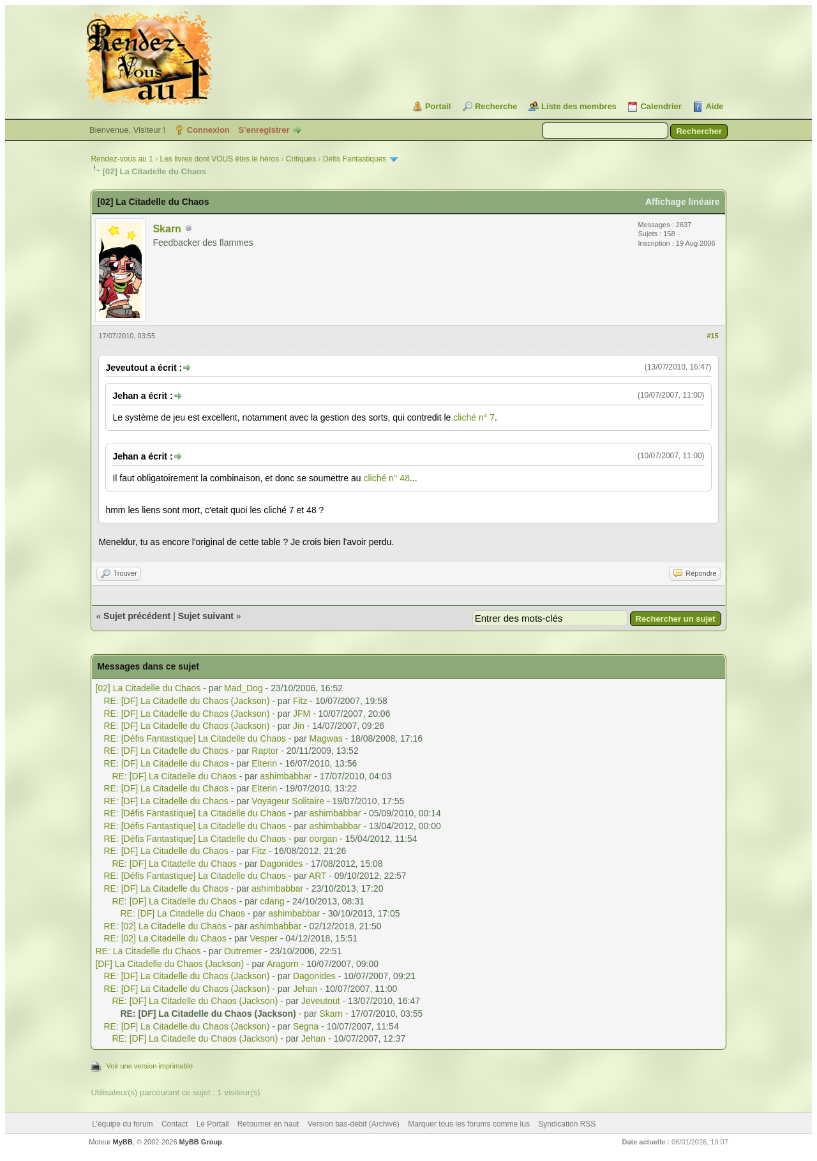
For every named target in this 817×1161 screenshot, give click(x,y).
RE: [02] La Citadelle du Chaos (164, 926)
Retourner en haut (268, 1124)
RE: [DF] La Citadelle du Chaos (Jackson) (186, 701)
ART (318, 876)
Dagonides (281, 863)
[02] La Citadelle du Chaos (147, 688)
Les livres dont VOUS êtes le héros (219, 158)
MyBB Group (200, 1142)
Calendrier (660, 106)
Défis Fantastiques (354, 158)
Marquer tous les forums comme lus (469, 1124)
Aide (714, 106)
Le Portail (213, 1124)
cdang (272, 901)
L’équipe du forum (122, 1124)
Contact (174, 1124)
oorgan (324, 839)
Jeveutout (320, 1001)
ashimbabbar (285, 776)
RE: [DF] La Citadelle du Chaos (165, 750)
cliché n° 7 (474, 417)
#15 (712, 336)
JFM (301, 713)
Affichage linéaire (682, 202)
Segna (306, 1026)
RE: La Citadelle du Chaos (147, 951)
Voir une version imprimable (149, 1066)
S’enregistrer (263, 130)
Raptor (264, 750)
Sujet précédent (136, 616)
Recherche (496, 106)
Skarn (167, 228)
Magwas (326, 738)
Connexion (208, 130)
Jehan (305, 989)
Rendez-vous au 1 (122, 158)
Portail (438, 106)
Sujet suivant (206, 616)
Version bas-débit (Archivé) (354, 1124)
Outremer (243, 951)
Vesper (264, 938)
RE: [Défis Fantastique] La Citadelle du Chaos (194, 738)
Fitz (300, 701)
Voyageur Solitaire (287, 801)
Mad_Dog (243, 688)
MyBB (123, 1142)
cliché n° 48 (386, 478)
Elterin (264, 763)
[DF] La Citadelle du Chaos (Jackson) (169, 964)
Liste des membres (579, 106)
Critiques (301, 158)
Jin (298, 726)
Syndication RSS (567, 1124)
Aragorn (283, 964)
